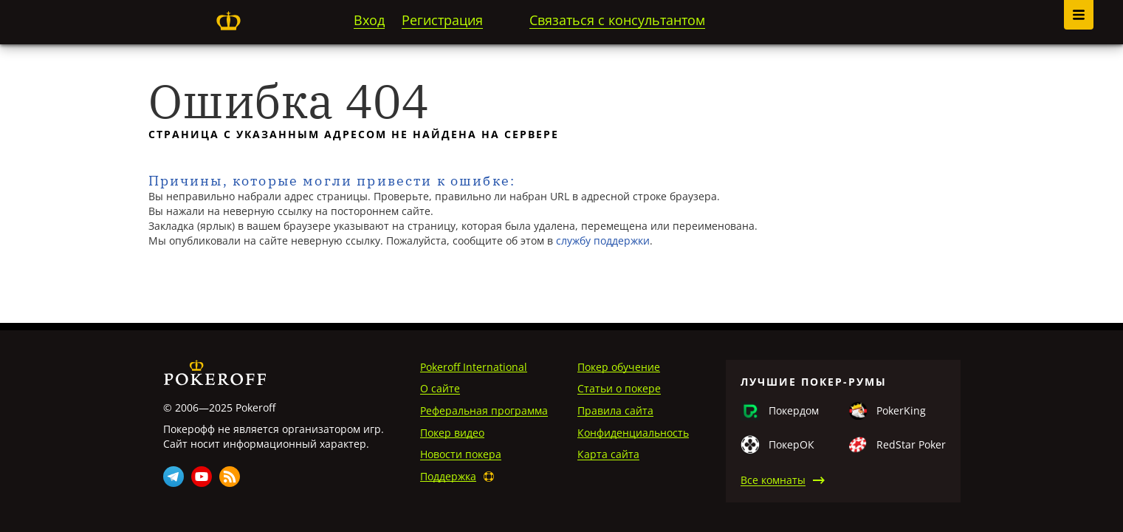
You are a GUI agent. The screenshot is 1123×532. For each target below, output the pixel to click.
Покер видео (452, 433)
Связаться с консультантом (617, 20)
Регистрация (442, 20)
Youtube (201, 476)
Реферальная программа (484, 410)
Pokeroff (228, 20)
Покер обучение (618, 367)
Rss (229, 476)
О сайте (440, 388)
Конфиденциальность (633, 433)
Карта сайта (608, 454)
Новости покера (460, 454)
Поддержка (448, 476)
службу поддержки (603, 240)
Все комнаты (773, 480)
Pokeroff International (473, 367)
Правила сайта (615, 410)
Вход (369, 20)
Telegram (173, 476)
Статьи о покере (619, 388)
